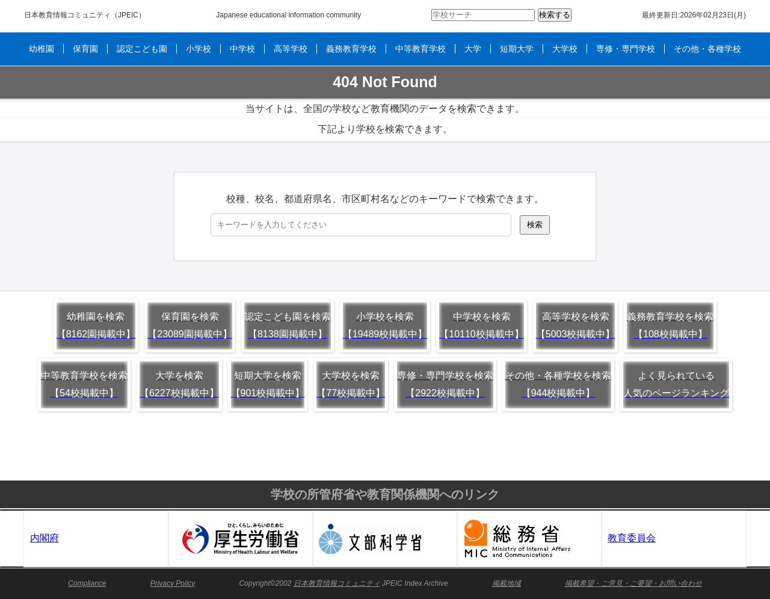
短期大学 (517, 49)
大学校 (565, 49)
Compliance (87, 583)
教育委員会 (632, 538)
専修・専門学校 (625, 49)
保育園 (85, 49)
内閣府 (44, 538)
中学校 (242, 49)
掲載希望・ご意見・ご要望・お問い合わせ (633, 583)
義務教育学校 (351, 49)
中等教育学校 (420, 49)
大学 (472, 49)
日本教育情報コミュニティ (67, 15)
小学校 (198, 49)
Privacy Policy (173, 583)
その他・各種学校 (707, 49)
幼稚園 (41, 49)
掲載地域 (506, 583)
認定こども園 (142, 49)
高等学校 (290, 49)
